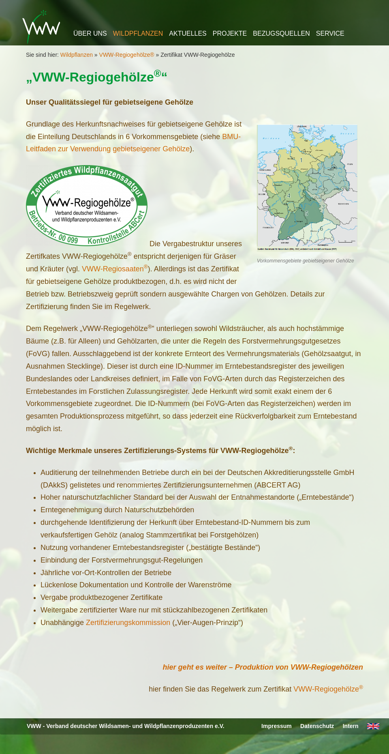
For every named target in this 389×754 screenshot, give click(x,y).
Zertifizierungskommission (127, 623)
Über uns (90, 33)
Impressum (276, 726)
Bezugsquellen (281, 33)
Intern (351, 726)
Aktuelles (187, 33)
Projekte (230, 33)
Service (330, 33)
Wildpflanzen (138, 33)
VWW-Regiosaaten (115, 269)
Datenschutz (317, 726)
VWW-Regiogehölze (328, 689)
